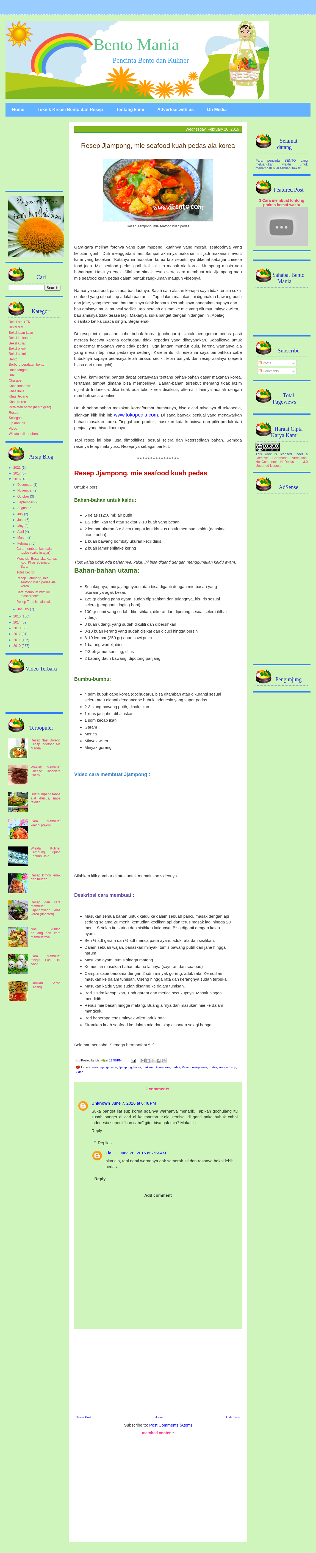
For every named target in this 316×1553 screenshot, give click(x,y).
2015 (17, 616)
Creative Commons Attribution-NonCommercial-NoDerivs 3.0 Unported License (282, 462)
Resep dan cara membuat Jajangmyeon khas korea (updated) (45, 908)
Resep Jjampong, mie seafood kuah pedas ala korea (36, 582)
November (25, 490)
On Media (217, 109)
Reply (97, 1130)
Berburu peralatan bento (26, 364)
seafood (224, 1067)
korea (137, 1067)
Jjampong (125, 1067)
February (24, 543)
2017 (17, 473)
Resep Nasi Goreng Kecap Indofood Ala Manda (45, 744)
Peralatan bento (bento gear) (30, 407)
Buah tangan (18, 370)
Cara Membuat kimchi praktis (45, 823)
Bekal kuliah (18, 343)
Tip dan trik (17, 423)
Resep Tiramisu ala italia (34, 602)
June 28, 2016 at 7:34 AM (143, 1153)
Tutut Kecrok (25, 572)
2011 (17, 640)
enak (95, 1067)
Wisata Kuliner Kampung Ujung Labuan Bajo (45, 852)
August (23, 508)
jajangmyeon (108, 1067)
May (20, 526)
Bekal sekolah (19, 354)
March (22, 537)
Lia (109, 1153)
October (23, 496)
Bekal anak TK (19, 322)
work (268, 454)
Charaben (16, 380)
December (25, 485)
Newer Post (83, 1417)
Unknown (101, 1103)
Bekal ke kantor (20, 338)
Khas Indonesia (20, 386)
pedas (176, 1067)
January (23, 609)
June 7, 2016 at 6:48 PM (134, 1103)
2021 (17, 468)
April (21, 532)
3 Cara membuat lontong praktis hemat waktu (281, 202)
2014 (17, 622)
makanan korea (153, 1067)
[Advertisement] (158, 1371)
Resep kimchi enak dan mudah (45, 877)
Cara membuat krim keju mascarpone (34, 594)
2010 (17, 646)
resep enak (199, 1067)
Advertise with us (175, 109)
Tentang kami (130, 109)
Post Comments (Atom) (170, 1425)
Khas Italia (16, 391)
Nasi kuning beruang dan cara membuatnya (45, 933)
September (25, 502)
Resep (186, 1067)
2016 (17, 479)
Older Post (233, 1417)
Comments (269, 371)
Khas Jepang (18, 396)
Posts (265, 363)
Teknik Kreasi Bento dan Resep (70, 109)
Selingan (15, 418)
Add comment (158, 1195)
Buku (12, 375)
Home (18, 109)
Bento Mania (136, 44)
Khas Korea (17, 402)
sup (233, 1067)
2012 (17, 634)
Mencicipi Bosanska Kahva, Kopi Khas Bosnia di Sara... (36, 563)
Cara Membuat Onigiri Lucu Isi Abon (45, 960)
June (21, 520)
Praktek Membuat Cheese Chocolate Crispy (45, 771)
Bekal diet (16, 327)
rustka (213, 1067)
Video (79, 1072)
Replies (105, 1142)
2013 (17, 628)
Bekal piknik (17, 349)
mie (167, 1067)
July (20, 514)
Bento (13, 359)
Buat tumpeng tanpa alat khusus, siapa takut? (45, 798)
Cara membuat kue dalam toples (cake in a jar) (35, 551)
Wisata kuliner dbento (24, 434)
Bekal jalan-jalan (21, 333)
